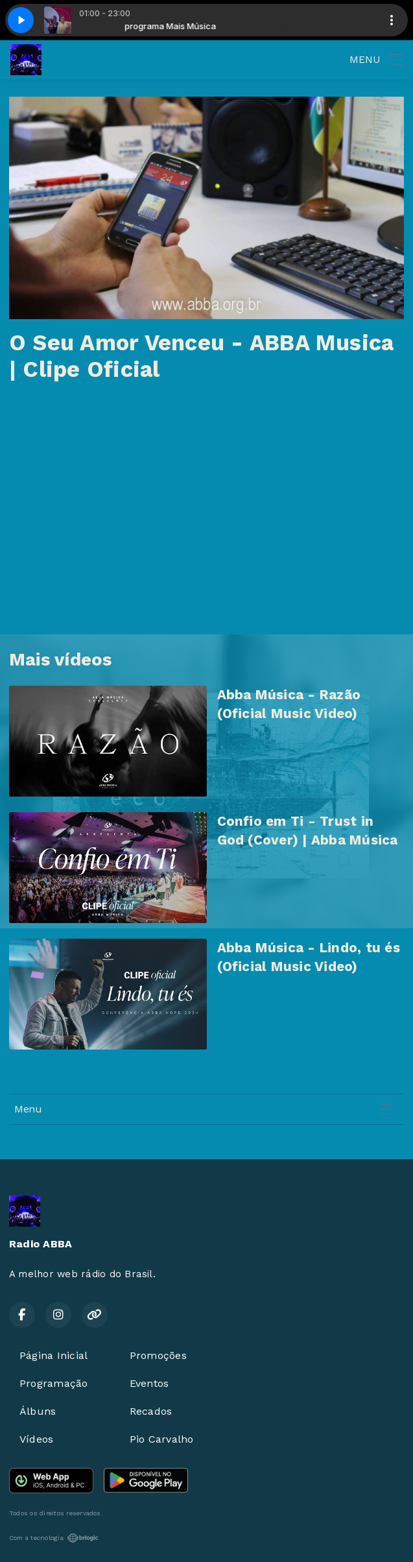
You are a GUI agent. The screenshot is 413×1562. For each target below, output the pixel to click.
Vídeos (36, 1439)
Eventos (149, 1383)
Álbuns (37, 1411)
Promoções (158, 1355)
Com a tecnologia (54, 1538)
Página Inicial (53, 1355)
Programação (53, 1383)
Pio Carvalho (162, 1439)
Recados (151, 1411)
